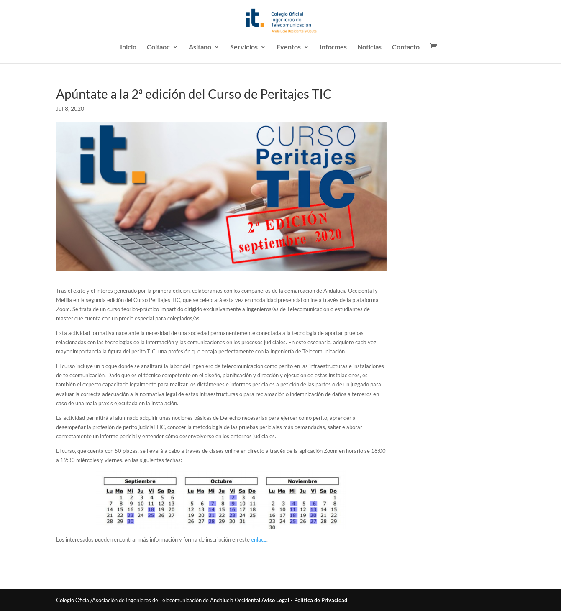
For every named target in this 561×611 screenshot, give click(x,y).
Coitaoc (158, 47)
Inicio (128, 47)
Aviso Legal (275, 600)
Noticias (369, 47)
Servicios (244, 47)
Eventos (289, 47)
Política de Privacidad (320, 600)
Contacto (406, 47)
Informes (333, 47)
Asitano (200, 47)
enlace (258, 539)
